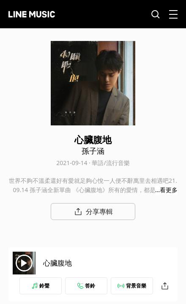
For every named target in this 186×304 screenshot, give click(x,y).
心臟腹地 (57, 263)
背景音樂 (132, 285)
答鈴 (86, 285)
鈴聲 (40, 285)
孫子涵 (93, 151)
